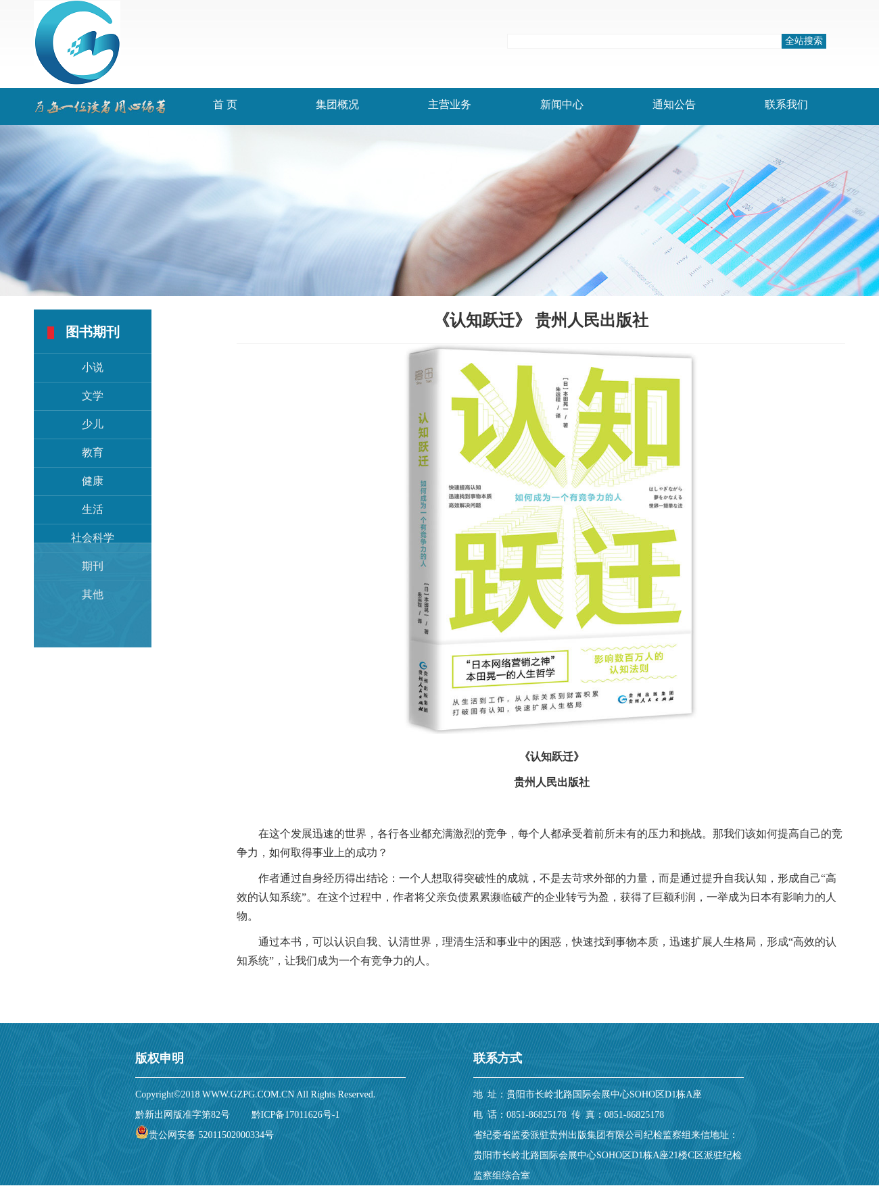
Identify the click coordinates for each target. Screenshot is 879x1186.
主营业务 (449, 104)
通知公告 (674, 104)
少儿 (92, 424)
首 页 (225, 104)
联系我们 (786, 104)
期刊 (92, 566)
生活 (92, 509)
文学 (92, 395)
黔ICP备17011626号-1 (296, 1115)
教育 (92, 452)
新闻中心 (562, 104)
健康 (92, 481)
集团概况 (337, 104)
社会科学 (92, 537)
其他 (92, 594)
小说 (92, 367)
